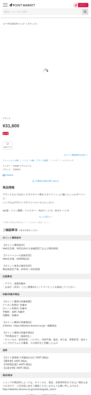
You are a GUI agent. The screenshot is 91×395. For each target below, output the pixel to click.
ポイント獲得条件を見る (75, 155)
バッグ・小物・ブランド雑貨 (35, 160)
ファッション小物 (10, 160)
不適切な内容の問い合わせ (47, 181)
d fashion (9, 175)
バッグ (55, 160)
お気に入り (7, 147)
